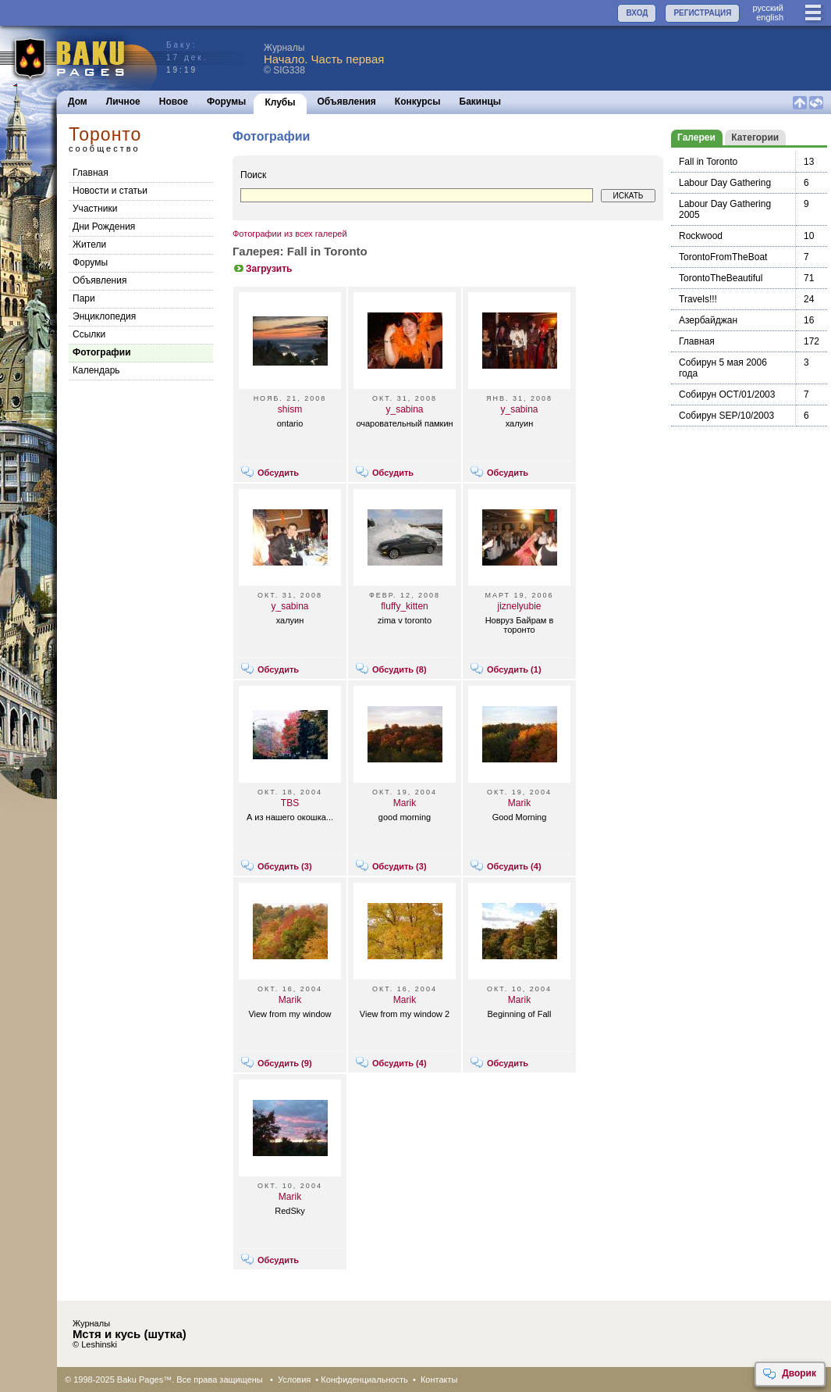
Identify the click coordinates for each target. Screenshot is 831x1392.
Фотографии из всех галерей (290, 233)
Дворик (789, 1374)
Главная (90, 172)
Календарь (96, 370)
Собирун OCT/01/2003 (727, 394)
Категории (755, 137)
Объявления (347, 101)
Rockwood (701, 235)
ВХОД (637, 13)
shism (290, 409)
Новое (173, 101)
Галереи (696, 137)
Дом (77, 101)
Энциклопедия (104, 316)
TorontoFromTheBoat (723, 257)
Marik (404, 803)
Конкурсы (418, 101)
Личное (123, 101)
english (769, 17)
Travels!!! (698, 299)
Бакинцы (481, 101)
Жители (89, 244)
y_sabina (404, 409)
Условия (294, 1379)
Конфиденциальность (364, 1379)
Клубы (280, 102)
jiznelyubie (519, 606)
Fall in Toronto (708, 161)
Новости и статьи (110, 190)
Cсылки (89, 334)
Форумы (226, 101)
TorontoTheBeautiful (720, 278)
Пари (84, 298)
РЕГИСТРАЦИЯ (702, 13)
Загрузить (262, 268)
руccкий (767, 7)
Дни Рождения (104, 226)
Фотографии (102, 352)
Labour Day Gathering (725, 182)
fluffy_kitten (404, 606)
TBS (290, 803)
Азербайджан (708, 320)
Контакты (439, 1379)
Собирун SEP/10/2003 (726, 415)
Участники (95, 208)
